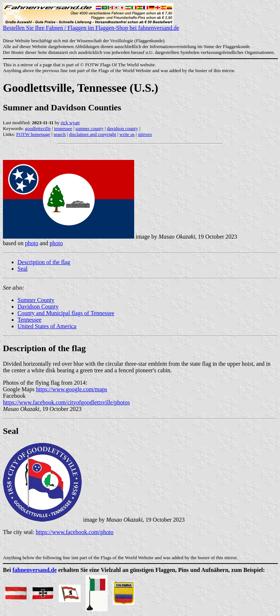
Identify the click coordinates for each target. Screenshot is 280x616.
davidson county (122, 128)
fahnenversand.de (34, 570)
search (60, 134)
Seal (23, 269)
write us (127, 134)
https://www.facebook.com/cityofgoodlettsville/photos (66, 402)
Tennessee (30, 320)
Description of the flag (44, 262)
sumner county (89, 128)
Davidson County (38, 306)
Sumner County (36, 300)
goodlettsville (38, 128)
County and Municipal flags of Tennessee (66, 313)
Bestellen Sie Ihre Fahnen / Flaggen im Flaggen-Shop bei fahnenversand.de (91, 25)
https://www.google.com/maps (71, 389)
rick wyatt (70, 122)
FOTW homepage (33, 134)
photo (31, 243)
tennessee (63, 128)
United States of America (47, 326)
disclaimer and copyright (92, 134)
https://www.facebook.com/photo (74, 532)
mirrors (145, 134)
